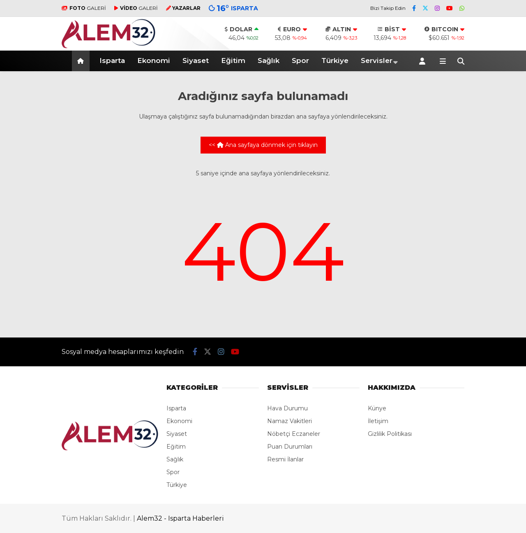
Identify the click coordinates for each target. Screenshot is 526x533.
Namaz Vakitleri (289, 421)
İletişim (378, 421)
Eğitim (233, 60)
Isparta (112, 60)
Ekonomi (153, 60)
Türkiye (334, 60)
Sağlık (268, 60)
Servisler (376, 60)
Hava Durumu (287, 408)
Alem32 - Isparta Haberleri (180, 518)
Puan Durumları (289, 446)
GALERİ (84, 8)
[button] (82, 61)
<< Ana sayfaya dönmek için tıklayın (263, 145)
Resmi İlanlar (285, 459)
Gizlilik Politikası (390, 434)
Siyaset (195, 60)
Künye (377, 408)
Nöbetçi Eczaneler (293, 434)
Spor (300, 60)
